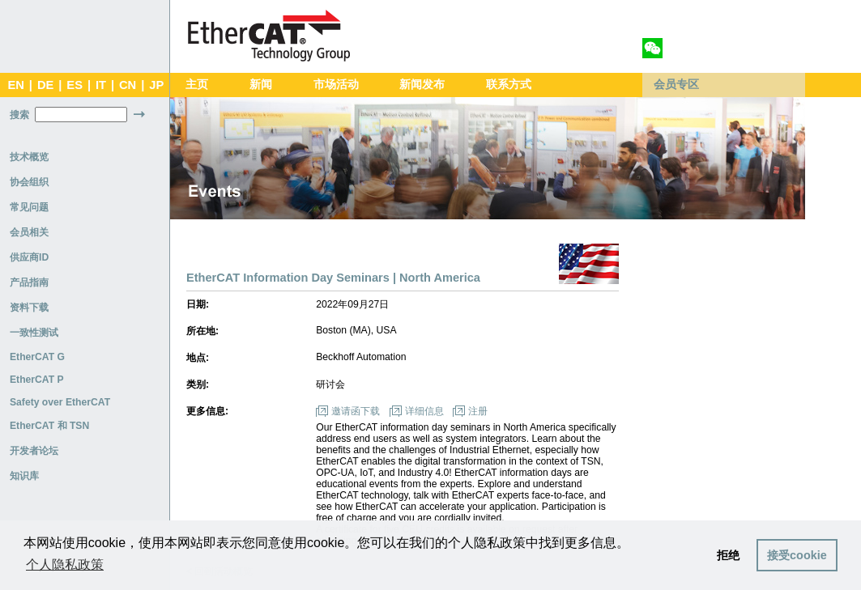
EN (15, 85)
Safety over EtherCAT (60, 402)
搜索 (19, 115)
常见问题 (29, 207)
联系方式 (508, 85)
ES (74, 85)
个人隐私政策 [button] (65, 564)
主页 (196, 85)
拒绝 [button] (728, 555)
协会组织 (29, 182)
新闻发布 (422, 85)
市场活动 (336, 85)
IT (101, 85)
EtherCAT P (37, 379)
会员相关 (29, 232)
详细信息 (424, 411)
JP (156, 85)
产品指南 (29, 282)
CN (127, 85)
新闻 (260, 85)
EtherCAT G (37, 357)
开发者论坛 (34, 450)
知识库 (24, 476)
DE (45, 85)
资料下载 (29, 307)
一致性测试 (34, 332)
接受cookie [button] (797, 555)
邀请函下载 (355, 411)
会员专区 (676, 85)
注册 (478, 411)
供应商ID (29, 257)
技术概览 (29, 157)
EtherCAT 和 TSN (49, 425)
